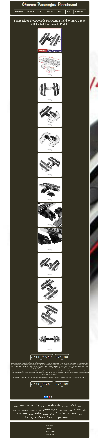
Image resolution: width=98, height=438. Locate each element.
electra (40, 410)
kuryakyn (33, 410)
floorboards (53, 405)
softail (72, 405)
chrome (22, 413)
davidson (72, 418)
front (49, 417)
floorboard (62, 413)
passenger (50, 409)
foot (27, 405)
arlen (65, 410)
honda (31, 414)
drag (55, 418)
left (84, 406)
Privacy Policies (49, 431)
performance (63, 418)
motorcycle (65, 406)
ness (14, 410)
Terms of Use (50, 434)
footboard (40, 417)
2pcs (60, 410)
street (16, 406)
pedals (19, 410)
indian (80, 414)
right (52, 414)
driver (74, 413)
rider (38, 413)
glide (77, 410)
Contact (49, 428)
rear (70, 410)
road (22, 405)
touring (29, 417)
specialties (45, 414)
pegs (43, 406)
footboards (25, 410)
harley (35, 405)
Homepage (49, 425)
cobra (84, 410)
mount (79, 406)
